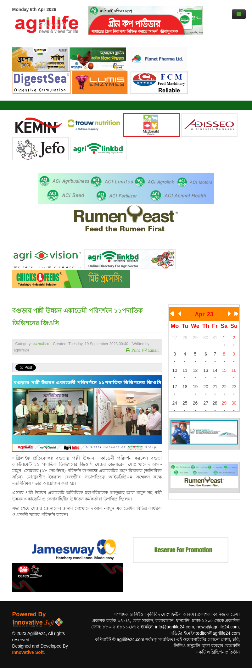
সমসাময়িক (41, 344)
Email (153, 350)
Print (135, 350)
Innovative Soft (28, 652)
